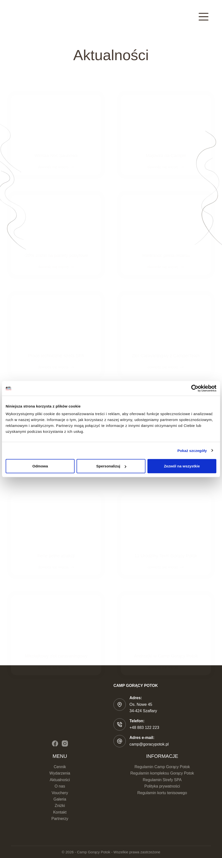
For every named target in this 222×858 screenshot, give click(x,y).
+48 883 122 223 (144, 727)
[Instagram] (65, 743)
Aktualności (60, 780)
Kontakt (59, 812)
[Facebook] (55, 743)
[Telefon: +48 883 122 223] (119, 724)
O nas (60, 786)
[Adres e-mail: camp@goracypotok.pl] (119, 741)
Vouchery (60, 793)
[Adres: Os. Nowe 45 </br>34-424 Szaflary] (119, 704)
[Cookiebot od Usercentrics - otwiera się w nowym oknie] (194, 388)
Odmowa (40, 466)
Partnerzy (59, 819)
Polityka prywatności (162, 786)
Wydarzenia (59, 773)
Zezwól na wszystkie (182, 466)
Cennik (60, 767)
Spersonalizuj (111, 466)
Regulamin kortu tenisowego (162, 793)
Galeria (59, 799)
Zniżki (60, 806)
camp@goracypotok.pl (149, 744)
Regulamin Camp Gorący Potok (162, 767)
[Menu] (203, 16)
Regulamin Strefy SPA (162, 780)
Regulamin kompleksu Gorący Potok (162, 773)
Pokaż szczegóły (192, 450)
